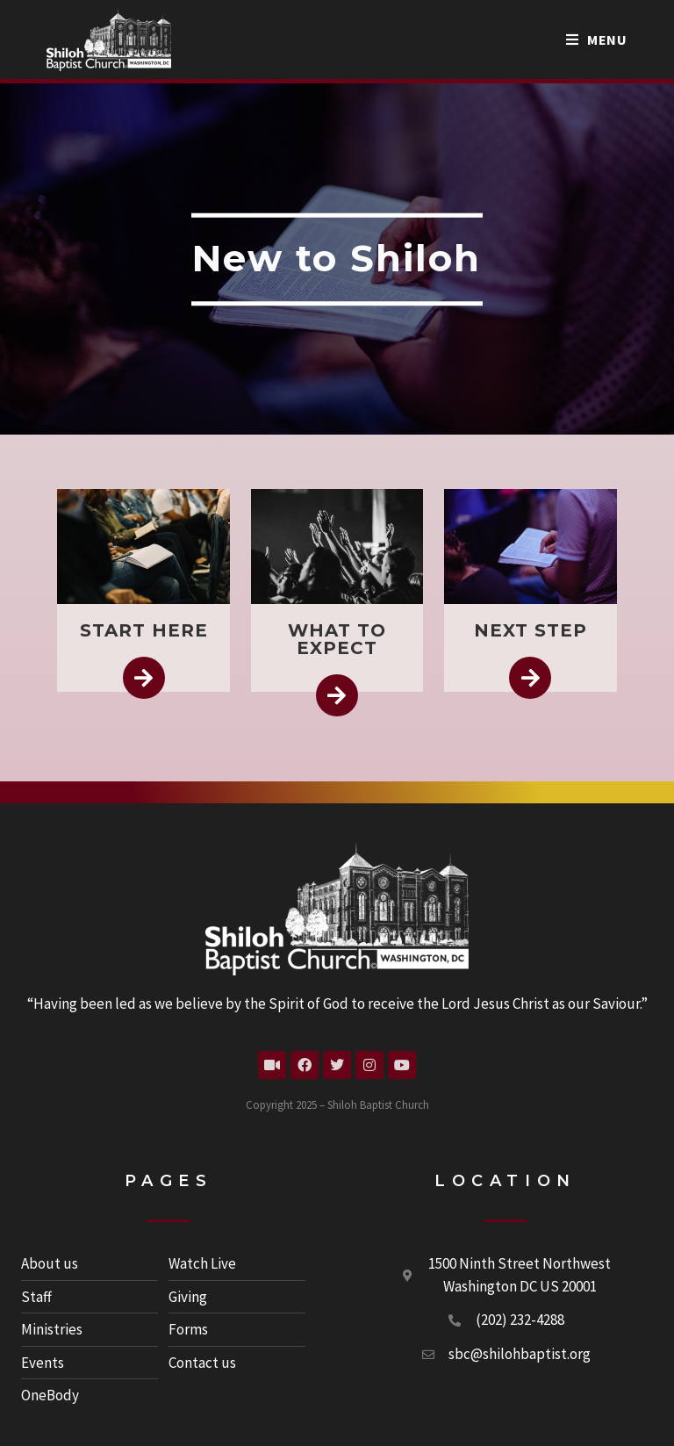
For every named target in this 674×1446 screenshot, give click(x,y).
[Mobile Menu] (596, 39)
